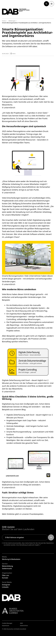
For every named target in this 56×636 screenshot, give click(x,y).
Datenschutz (24, 625)
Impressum (5, 625)
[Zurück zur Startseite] (16, 12)
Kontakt (5, 578)
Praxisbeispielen (36, 514)
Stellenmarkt (7, 568)
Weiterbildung (7, 566)
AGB (21, 623)
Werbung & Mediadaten (11, 559)
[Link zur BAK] (28, 611)
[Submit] (51, 537)
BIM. (20, 223)
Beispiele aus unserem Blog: (14, 409)
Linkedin (5, 587)
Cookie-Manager (7, 623)
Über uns (5, 575)
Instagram (6, 585)
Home (4, 21)
